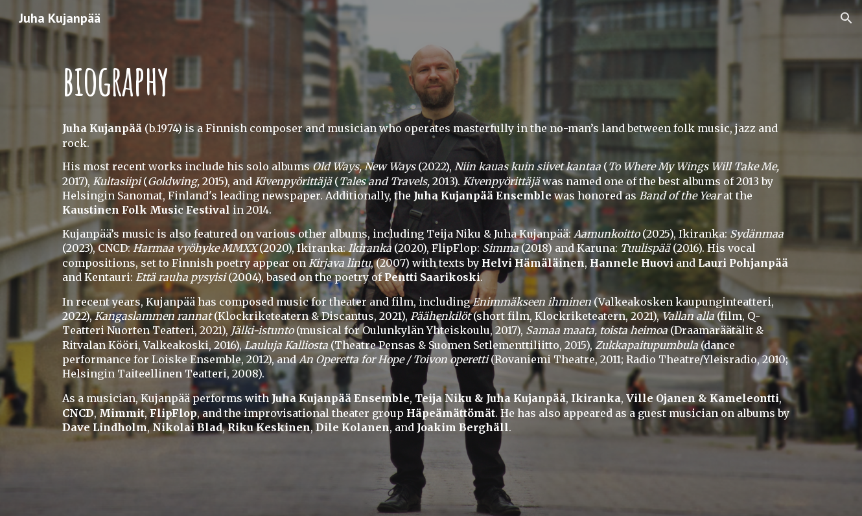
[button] (846, 18)
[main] (431, 75)
